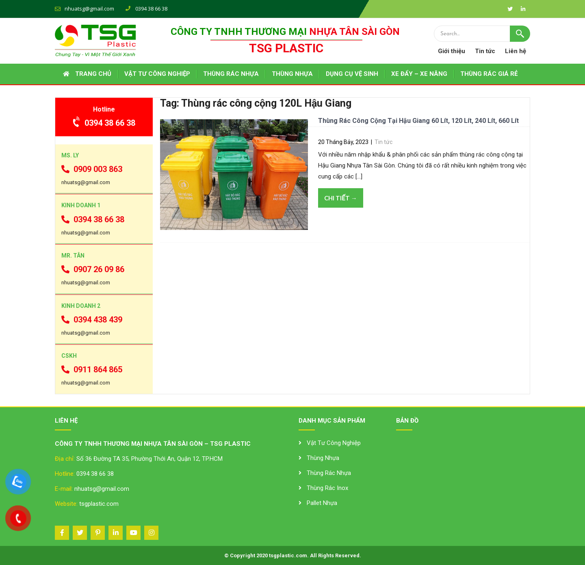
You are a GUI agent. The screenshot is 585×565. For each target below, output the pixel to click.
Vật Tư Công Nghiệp (334, 443)
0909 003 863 (91, 169)
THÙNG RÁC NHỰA (231, 73)
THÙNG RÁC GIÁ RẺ (489, 73)
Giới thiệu (451, 51)
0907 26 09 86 (92, 269)
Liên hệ (515, 51)
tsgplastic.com (99, 503)
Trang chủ (93, 73)
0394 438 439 (91, 319)
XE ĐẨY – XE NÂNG (419, 73)
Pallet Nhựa (322, 503)
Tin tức (485, 51)
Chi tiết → (340, 198)
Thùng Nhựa (323, 458)
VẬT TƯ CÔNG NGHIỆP (157, 73)
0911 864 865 (91, 369)
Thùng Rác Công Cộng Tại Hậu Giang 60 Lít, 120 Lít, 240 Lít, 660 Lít (418, 121)
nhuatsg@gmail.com (89, 8)
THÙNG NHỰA (292, 73)
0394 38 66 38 (104, 123)
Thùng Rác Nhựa (329, 473)
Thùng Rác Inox (327, 488)
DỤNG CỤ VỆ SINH (352, 73)
